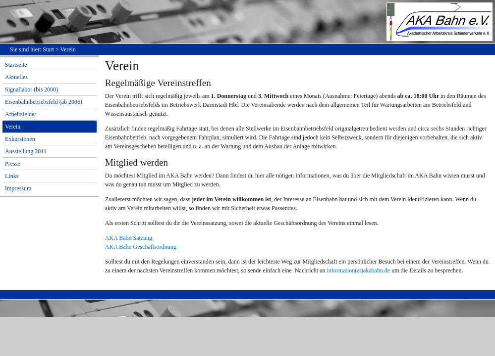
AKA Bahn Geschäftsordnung (140, 246)
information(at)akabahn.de (358, 270)
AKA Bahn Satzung (128, 237)
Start (48, 49)
